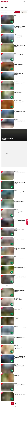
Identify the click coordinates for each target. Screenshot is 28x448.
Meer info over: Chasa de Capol (14, 104)
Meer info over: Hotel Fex (14, 19)
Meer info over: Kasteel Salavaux (14, 95)
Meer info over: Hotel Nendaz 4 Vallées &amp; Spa (14, 29)
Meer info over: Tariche (14, 321)
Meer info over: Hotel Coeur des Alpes (14, 251)
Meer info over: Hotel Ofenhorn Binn (14, 260)
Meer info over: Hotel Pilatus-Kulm (14, 66)
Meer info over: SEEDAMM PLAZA (14, 330)
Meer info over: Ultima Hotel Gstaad (14, 241)
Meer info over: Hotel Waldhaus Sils (14, 76)
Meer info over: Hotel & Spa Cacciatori (14, 203)
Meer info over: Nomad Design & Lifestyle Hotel (14, 279)
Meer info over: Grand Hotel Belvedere (14, 222)
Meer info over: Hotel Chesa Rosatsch (14, 232)
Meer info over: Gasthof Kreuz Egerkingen (14, 349)
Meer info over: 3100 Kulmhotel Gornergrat (14, 38)
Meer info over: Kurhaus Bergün (14, 302)
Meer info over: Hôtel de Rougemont (14, 368)
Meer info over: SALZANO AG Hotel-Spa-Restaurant (14, 123)
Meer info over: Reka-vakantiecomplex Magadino (14, 292)
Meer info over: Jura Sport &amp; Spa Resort (14, 47)
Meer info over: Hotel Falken (14, 311)
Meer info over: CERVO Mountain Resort (14, 396)
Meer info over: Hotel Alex (14, 377)
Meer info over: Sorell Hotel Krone (14, 85)
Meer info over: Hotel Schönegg (14, 194)
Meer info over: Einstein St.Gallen (14, 340)
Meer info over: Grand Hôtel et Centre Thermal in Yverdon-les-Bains (14, 359)
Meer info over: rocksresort (14, 57)
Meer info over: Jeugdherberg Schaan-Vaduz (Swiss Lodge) (14, 387)
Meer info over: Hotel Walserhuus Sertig (14, 114)
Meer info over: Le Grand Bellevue (14, 270)
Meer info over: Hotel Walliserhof (14, 175)
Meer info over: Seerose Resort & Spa (14, 185)
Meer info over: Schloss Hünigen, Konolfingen (14, 213)
